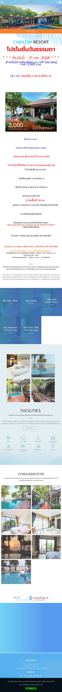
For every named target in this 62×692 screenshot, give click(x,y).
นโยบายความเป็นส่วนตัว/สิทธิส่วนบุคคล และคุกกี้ (31, 685)
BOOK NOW (31, 31)
